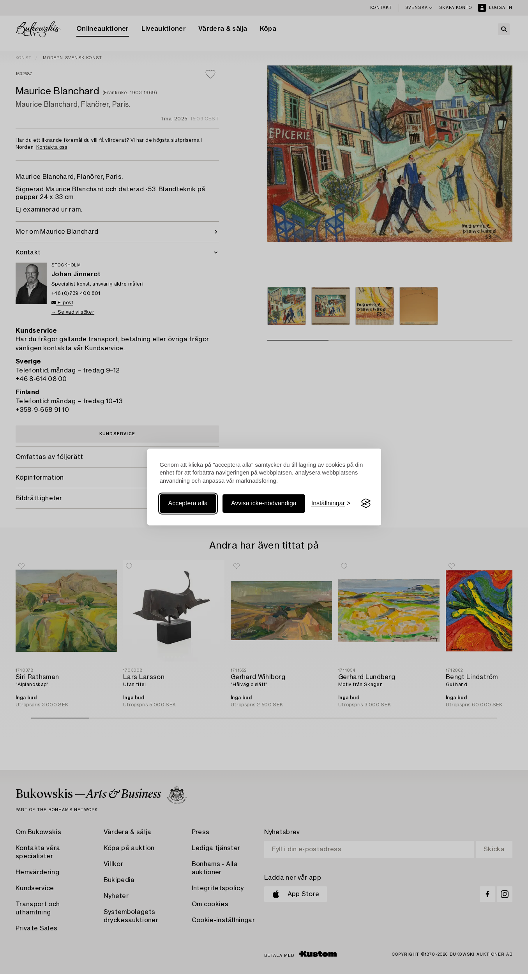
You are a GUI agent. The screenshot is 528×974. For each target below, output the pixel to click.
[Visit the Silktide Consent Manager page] (366, 503)
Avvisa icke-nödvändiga (264, 503)
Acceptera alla (188, 503)
